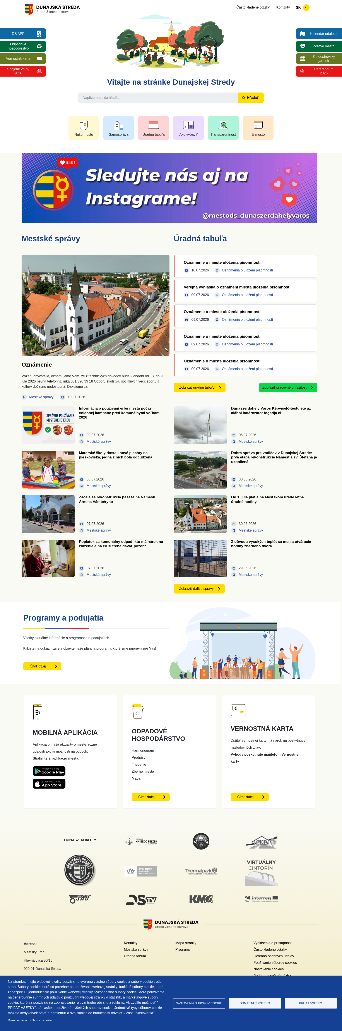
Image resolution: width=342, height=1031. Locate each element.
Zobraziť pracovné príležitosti (284, 387)
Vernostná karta (18, 58)
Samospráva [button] (118, 134)
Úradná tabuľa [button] (153, 134)
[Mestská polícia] (80, 857)
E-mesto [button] (258, 134)
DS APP (18, 34)
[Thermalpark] (201, 870)
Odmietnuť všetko (254, 1003)
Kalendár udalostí (323, 34)
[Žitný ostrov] (141, 868)
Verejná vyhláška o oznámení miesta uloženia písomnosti (237, 287)
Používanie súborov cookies (275, 962)
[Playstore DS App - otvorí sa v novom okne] (49, 770)
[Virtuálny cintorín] (261, 859)
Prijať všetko (310, 1003)
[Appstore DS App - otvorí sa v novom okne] (49, 782)
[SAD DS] (80, 897)
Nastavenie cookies (268, 969)
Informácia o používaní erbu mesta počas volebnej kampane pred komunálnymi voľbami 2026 (120, 412)
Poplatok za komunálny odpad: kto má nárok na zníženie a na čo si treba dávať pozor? (121, 544)
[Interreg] (261, 899)
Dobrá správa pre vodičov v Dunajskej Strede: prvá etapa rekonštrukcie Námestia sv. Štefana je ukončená (274, 457)
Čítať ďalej (38, 666)
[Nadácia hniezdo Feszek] (141, 840)
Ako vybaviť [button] (188, 134)
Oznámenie (37, 364)
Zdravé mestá (324, 46)
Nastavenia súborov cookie (199, 1003)
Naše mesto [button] (83, 134)
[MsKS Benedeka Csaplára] (201, 835)
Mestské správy (136, 949)
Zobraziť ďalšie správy (196, 588)
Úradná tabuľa (135, 956)
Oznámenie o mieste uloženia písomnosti (222, 262)
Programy (182, 949)
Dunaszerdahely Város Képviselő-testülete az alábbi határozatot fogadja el (271, 410)
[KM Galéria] (201, 898)
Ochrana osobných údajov (273, 956)
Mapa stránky (185, 943)
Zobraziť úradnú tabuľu (197, 387)
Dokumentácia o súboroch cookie (30, 1020)
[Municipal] (261, 835)
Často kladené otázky (253, 7)
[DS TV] (141, 894)
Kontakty (283, 7)
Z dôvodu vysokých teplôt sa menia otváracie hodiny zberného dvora (271, 544)
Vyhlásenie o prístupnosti (272, 943)
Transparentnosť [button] (223, 134)
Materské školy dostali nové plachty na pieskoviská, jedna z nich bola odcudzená (115, 455)
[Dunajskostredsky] (80, 841)
